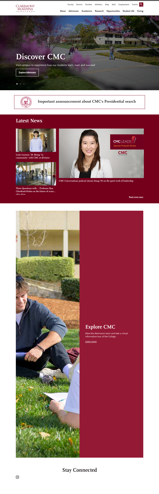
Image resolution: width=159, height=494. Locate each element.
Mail (114, 5)
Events (135, 5)
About (63, 11)
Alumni (79, 5)
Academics (87, 11)
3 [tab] (23, 83)
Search (142, 4)
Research (99, 11)
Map (107, 5)
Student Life (128, 11)
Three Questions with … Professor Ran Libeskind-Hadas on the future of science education (36, 191)
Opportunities (113, 11)
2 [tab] (20, 83)
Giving (140, 11)
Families (88, 5)
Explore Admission (27, 72)
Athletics (98, 5)
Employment (123, 5)
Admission (74, 11)
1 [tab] (17, 83)
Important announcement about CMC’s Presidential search (87, 102)
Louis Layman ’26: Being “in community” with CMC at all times (33, 156)
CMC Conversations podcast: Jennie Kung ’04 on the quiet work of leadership (96, 188)
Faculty (70, 5)
